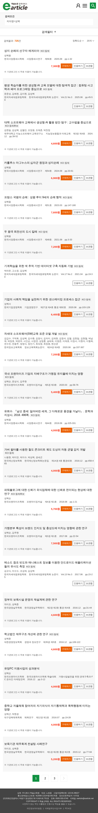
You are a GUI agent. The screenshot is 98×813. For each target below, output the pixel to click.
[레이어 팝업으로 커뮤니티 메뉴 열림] (85, 6)
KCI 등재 (45, 51)
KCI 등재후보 (11, 126)
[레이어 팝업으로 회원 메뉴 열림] (78, 6)
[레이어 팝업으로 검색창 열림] (93, 6)
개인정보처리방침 (34, 808)
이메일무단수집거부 (53, 808)
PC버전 (68, 808)
